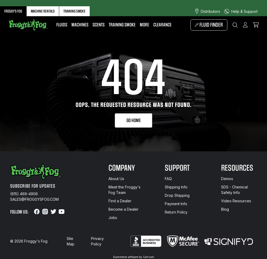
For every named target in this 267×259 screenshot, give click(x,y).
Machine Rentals (43, 11)
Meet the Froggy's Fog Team (124, 190)
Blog (225, 209)
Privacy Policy (97, 241)
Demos (227, 178)
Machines (79, 25)
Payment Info (176, 204)
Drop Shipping (177, 195)
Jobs (112, 217)
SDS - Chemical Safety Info (234, 190)
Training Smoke (74, 11)
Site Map (70, 241)
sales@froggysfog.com (34, 199)
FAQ (168, 178)
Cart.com (148, 256)
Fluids (61, 25)
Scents (99, 25)
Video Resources (236, 201)
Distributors (210, 11)
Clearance (162, 25)
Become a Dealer (123, 209)
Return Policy (176, 212)
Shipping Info (176, 187)
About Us (116, 178)
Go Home (133, 120)
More (144, 25)
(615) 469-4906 (24, 194)
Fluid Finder (209, 25)
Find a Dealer (119, 201)
